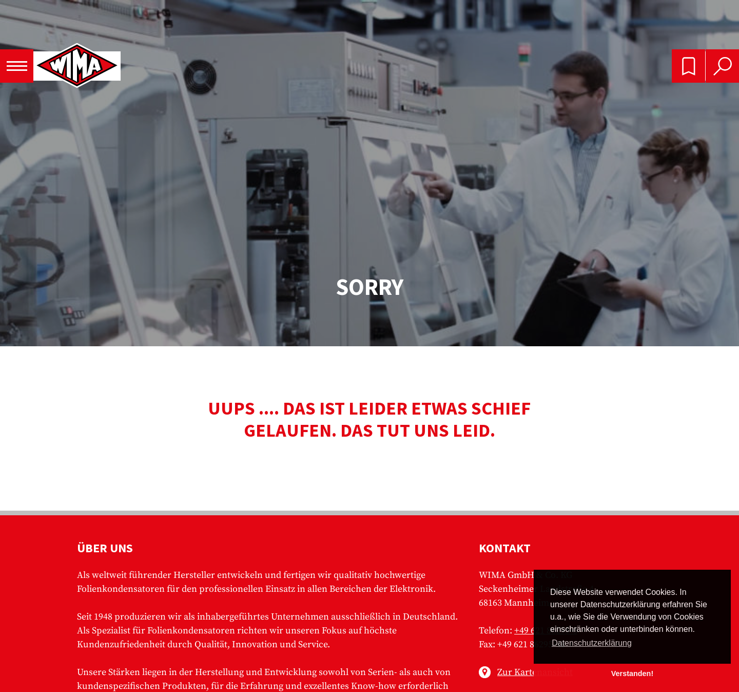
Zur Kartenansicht (535, 672)
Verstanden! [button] (632, 673)
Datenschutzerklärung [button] (592, 643)
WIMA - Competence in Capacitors (77, 66)
